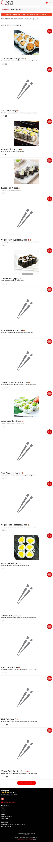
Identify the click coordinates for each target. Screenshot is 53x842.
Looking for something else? (26, 783)
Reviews (3, 814)
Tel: (6, 826)
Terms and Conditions (6, 816)
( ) (47, 2)
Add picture (49, 31)
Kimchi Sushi (5, 790)
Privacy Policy (4, 818)
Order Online (4, 810)
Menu (2, 808)
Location (3, 812)
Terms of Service (29, 839)
